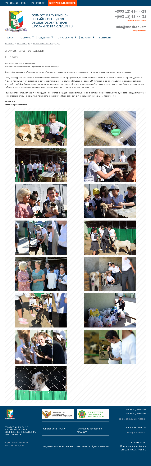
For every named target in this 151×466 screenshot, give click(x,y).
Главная (9, 37)
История (86, 37)
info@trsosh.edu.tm (131, 27)
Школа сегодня (23, 44)
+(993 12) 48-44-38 (130, 16)
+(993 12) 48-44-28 (130, 11)
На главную (9, 44)
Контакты (105, 37)
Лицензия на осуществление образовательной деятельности (75, 446)
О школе (25, 37)
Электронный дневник (62, 2)
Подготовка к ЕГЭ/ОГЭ (53, 428)
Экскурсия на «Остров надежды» (46, 44)
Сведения (44, 37)
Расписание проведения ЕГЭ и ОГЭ (25, 2)
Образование (65, 37)
